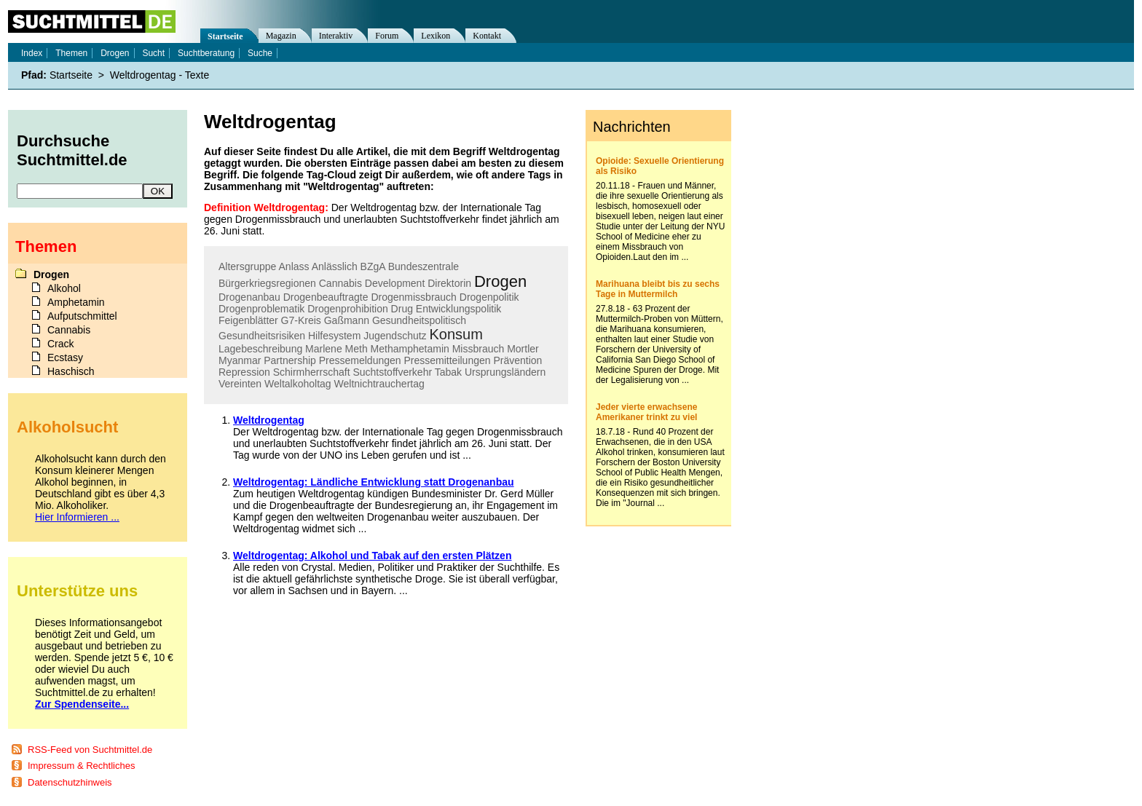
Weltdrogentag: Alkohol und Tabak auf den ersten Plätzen (372, 555)
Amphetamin (76, 302)
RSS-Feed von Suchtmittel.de (90, 749)
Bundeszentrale (423, 266)
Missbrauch (478, 349)
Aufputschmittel (82, 316)
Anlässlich (335, 266)
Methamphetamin (410, 349)
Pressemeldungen (360, 360)
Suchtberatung (206, 53)
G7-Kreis (301, 320)
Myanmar (239, 360)
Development (395, 283)
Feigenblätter (248, 320)
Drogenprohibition (347, 309)
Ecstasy (65, 357)
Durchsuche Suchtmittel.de (72, 150)
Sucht (153, 53)
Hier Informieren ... (77, 517)
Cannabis (340, 283)
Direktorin (449, 283)
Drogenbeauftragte (326, 297)
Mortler (523, 349)
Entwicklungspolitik (459, 309)
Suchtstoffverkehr (392, 372)
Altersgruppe (247, 266)
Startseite (225, 36)
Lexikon (435, 36)
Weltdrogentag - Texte (159, 75)
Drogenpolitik (489, 297)
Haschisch (71, 371)
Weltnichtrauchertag (379, 384)
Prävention (517, 360)
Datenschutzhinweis (70, 782)
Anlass (294, 266)
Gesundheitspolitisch (419, 320)
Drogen (500, 281)
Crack (60, 343)
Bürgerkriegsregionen (267, 283)
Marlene (323, 349)
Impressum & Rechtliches (81, 765)
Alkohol (64, 288)
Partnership (290, 360)
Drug (402, 309)
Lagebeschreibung (260, 349)
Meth (356, 349)
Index (31, 53)
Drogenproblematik (261, 309)
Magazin (281, 36)
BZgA (373, 266)
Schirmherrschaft (311, 372)
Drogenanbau (249, 297)
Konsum (456, 334)
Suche (260, 53)
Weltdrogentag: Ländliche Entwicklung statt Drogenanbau (373, 482)
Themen (71, 53)
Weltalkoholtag (297, 384)
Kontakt (487, 36)
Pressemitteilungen (446, 360)
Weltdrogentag (268, 420)
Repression (244, 372)
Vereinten (239, 384)
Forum (386, 36)
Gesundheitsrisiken (261, 335)
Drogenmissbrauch (414, 297)
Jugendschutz (394, 335)
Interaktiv (336, 36)
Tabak (448, 372)
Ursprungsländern (505, 372)
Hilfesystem (334, 335)
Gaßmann (346, 320)
